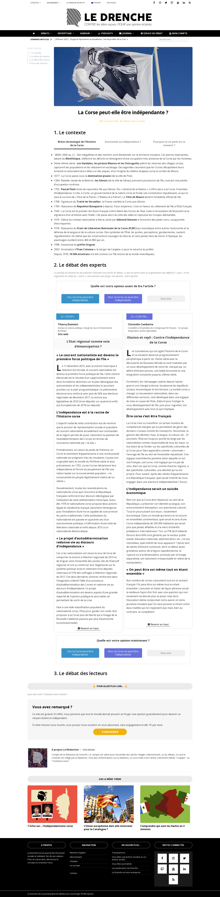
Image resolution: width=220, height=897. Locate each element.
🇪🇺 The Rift (96, 3)
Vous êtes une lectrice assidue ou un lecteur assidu (129, 858)
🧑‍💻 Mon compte (178, 33)
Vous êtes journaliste (122, 863)
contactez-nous (45, 862)
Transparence (118, 852)
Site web (63, 334)
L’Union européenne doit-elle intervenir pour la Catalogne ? (108, 827)
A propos (35, 3)
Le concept (75, 865)
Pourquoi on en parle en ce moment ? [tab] (169, 143)
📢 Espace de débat (151, 33)
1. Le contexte (35, 53)
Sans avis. (166, 298)
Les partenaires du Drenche (125, 868)
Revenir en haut (88, 628)
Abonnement (53, 3)
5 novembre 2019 (110, 121)
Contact (73, 873)
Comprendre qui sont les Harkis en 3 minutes (162, 827)
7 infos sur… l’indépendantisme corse (50, 826)
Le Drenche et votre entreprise (126, 872)
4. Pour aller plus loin (38, 63)
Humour (85, 33)
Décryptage (65, 33)
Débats (45, 33)
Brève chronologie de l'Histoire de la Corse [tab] (77, 143)
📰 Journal (125, 33)
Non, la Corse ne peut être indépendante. (123, 299)
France (134, 121)
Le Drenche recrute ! (75, 3)
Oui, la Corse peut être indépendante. (80, 299)
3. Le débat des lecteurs (39, 59)
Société (141, 121)
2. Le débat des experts (39, 56)
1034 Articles (88, 749)
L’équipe (74, 861)
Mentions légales (78, 852)
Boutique (111, 3)
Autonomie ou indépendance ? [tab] (123, 141)
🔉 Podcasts (105, 33)
